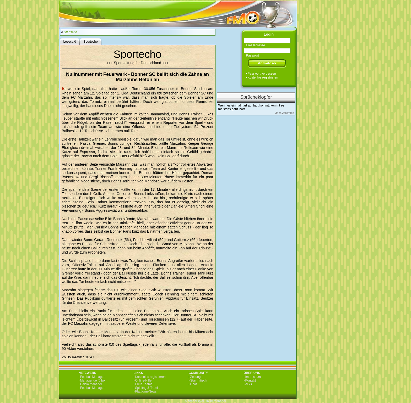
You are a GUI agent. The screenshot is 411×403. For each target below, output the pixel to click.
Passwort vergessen (262, 73)
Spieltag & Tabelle (147, 388)
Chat (193, 384)
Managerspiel (194, 401)
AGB (248, 384)
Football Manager (92, 377)
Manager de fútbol (93, 380)
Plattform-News (146, 391)
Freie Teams (144, 384)
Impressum (253, 377)
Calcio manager (91, 384)
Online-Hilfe (143, 380)
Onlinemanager (215, 401)
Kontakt (250, 380)
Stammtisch (198, 380)
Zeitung (195, 377)
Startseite (70, 32)
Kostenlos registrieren (263, 77)
